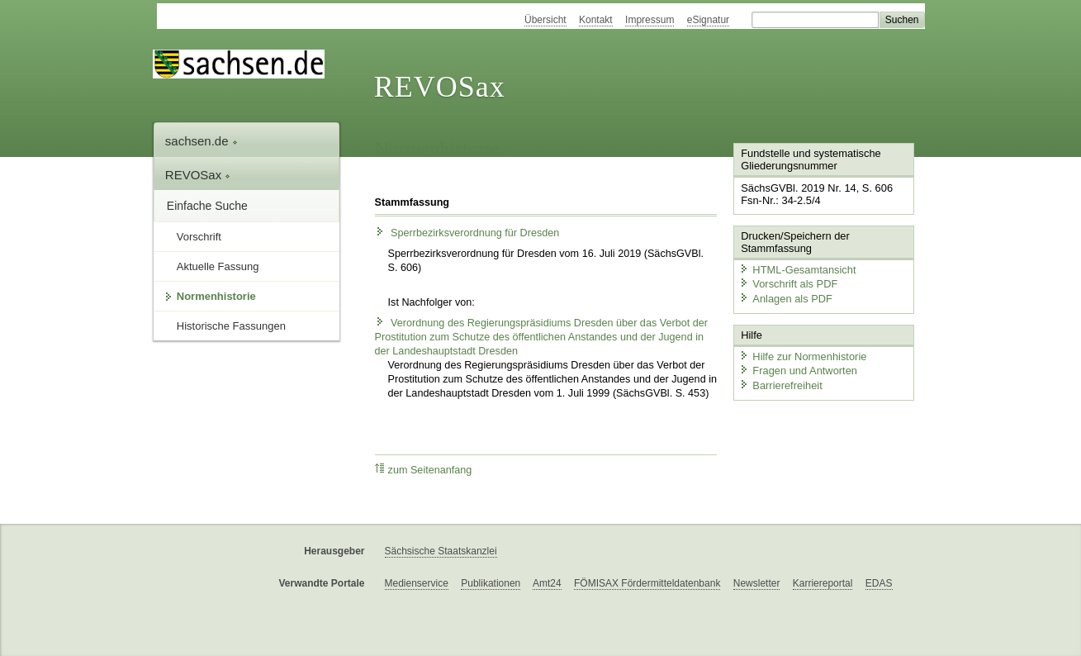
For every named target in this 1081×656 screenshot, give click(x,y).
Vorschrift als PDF (788, 284)
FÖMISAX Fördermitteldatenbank (647, 583)
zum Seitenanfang (423, 469)
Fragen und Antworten (797, 370)
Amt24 (547, 583)
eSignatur (708, 20)
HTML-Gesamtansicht (797, 269)
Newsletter (756, 583)
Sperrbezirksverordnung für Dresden (467, 233)
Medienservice (416, 583)
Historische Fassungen (231, 326)
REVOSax (439, 86)
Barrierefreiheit (780, 384)
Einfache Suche (207, 205)
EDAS (879, 583)
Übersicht (545, 20)
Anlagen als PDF (785, 298)
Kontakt (596, 20)
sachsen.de (201, 141)
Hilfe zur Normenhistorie (802, 355)
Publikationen (490, 583)
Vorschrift (199, 237)
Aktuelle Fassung (218, 266)
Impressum (649, 20)
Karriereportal (823, 583)
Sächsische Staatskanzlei (441, 551)
